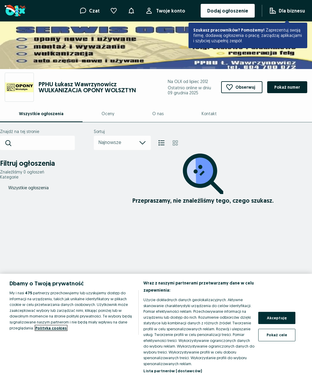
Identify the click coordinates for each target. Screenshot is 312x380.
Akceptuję (277, 317)
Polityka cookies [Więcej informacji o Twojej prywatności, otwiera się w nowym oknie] (51, 328)
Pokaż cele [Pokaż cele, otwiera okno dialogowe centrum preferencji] (277, 334)
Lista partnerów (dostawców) (172, 370)
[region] (156, 327)
